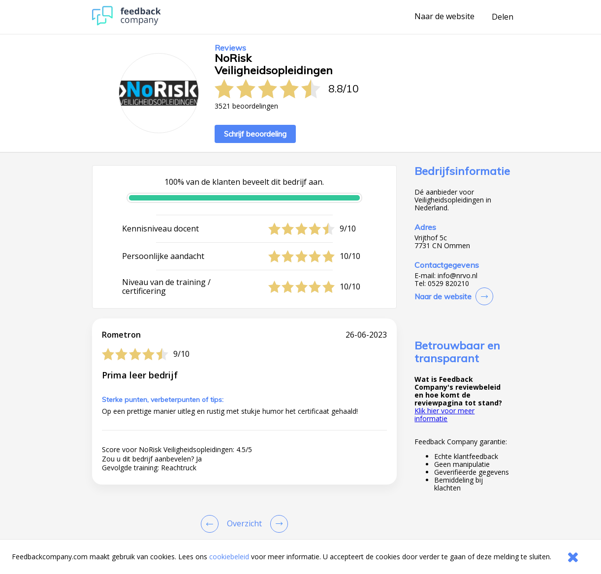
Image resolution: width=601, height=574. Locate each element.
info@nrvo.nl (457, 276)
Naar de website (444, 17)
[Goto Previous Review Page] (211, 524)
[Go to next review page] (277, 524)
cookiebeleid (229, 556)
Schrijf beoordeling (255, 134)
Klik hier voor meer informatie (444, 414)
